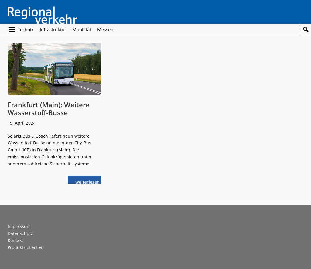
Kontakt (15, 240)
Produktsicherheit (26, 247)
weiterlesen (89, 181)
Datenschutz (20, 233)
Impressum (19, 226)
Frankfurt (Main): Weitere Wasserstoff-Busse (49, 108)
